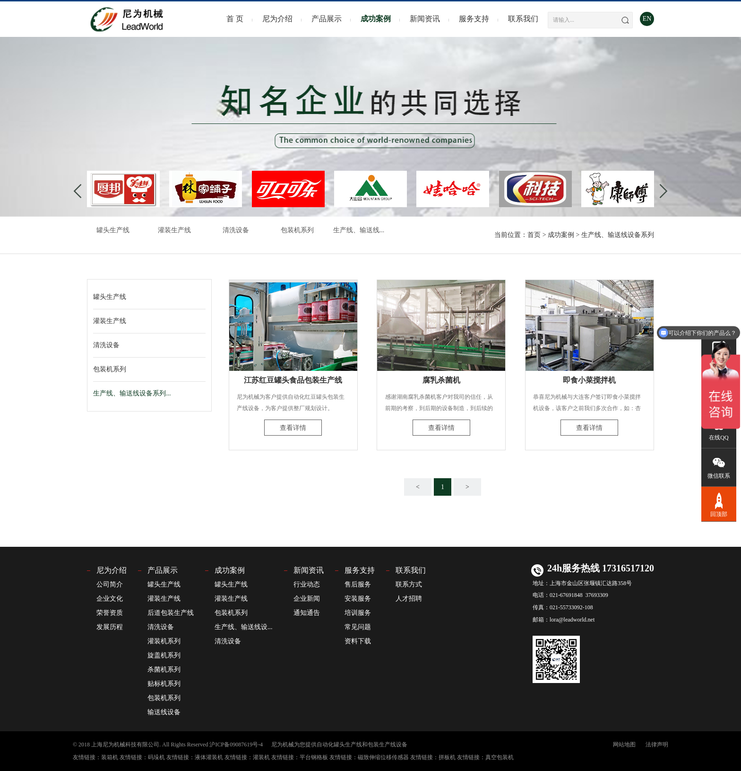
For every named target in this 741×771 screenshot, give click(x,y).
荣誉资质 (109, 612)
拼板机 (447, 757)
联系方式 (409, 584)
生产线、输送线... (359, 230)
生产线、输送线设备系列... (132, 393)
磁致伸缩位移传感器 (383, 757)
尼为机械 (282, 744)
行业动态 (306, 584)
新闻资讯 (425, 19)
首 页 (234, 19)
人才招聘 (409, 598)
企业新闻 (306, 598)
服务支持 (474, 19)
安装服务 (358, 598)
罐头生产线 (112, 230)
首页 (534, 234)
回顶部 (718, 504)
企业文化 (109, 598)
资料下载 (358, 641)
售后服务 (358, 584)
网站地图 (624, 744)
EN (647, 18)
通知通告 (306, 612)
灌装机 (261, 757)
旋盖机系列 (164, 655)
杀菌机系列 (164, 669)
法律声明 (657, 744)
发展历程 (109, 627)
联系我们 (523, 19)
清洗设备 (236, 230)
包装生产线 (382, 744)
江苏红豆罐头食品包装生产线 (293, 380)
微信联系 (718, 466)
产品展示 (326, 19)
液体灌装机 (209, 757)
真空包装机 (499, 757)
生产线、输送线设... (244, 627)
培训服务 (358, 612)
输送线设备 (164, 712)
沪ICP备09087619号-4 (236, 744)
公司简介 (109, 584)
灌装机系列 (164, 641)
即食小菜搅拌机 (589, 380)
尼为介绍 (277, 19)
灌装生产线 (174, 230)
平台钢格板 (314, 757)
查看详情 (293, 427)
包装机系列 (297, 230)
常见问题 (358, 627)
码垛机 (156, 757)
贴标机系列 (164, 683)
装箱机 (109, 757)
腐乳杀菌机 (441, 380)
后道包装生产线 (170, 612)
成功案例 (376, 19)
